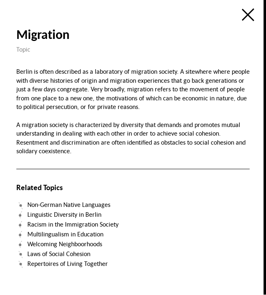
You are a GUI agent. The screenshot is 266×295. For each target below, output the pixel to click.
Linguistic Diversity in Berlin (64, 214)
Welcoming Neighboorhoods (64, 244)
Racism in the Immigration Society (72, 224)
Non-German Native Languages (68, 204)
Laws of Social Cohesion (58, 254)
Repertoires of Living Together (67, 263)
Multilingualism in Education (65, 234)
